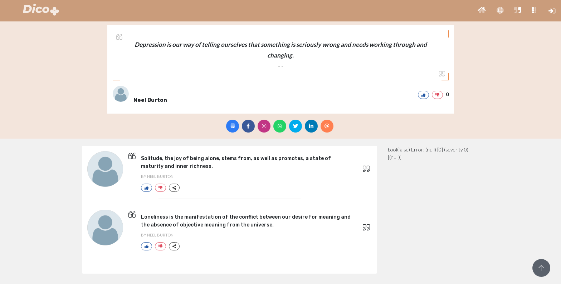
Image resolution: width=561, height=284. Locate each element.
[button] (481, 10)
